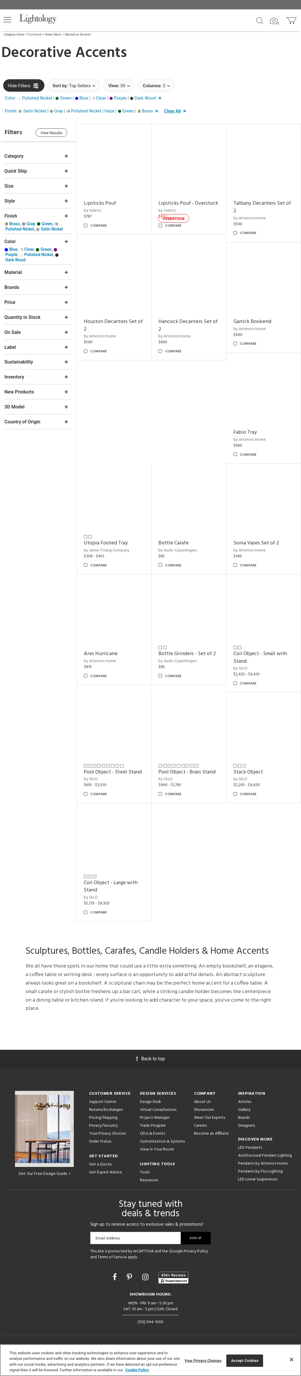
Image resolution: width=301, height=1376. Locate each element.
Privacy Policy (196, 1251)
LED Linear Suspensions (257, 1179)
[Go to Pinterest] (130, 1277)
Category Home (14, 34)
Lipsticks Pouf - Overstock (188, 203)
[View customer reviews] (173, 1278)
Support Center (102, 1102)
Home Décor (53, 34)
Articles (244, 1102)
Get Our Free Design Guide (45, 1173)
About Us (202, 1102)
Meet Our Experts (209, 1117)
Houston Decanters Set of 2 (113, 325)
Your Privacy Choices (107, 1133)
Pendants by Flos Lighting (260, 1171)
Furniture (34, 34)
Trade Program (153, 1125)
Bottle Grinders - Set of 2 (187, 654)
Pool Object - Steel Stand (113, 772)
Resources (149, 1180)
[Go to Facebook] (115, 1277)
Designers (246, 1125)
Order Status (100, 1141)
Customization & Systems (162, 1141)
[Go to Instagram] (146, 1277)
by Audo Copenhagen (177, 550)
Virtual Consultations (158, 1109)
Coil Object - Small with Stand (260, 658)
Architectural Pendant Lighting (265, 1155)
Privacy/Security (103, 1125)
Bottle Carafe (173, 543)
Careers (200, 1125)
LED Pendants (250, 1147)
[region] (150, 1360)
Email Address (108, 1238)
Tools (145, 1172)
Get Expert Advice (105, 1172)
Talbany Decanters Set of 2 (262, 207)
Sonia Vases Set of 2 (256, 543)
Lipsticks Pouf (100, 203)
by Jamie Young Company (106, 550)
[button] (7, 19)
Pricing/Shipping (103, 1117)
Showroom (204, 1109)
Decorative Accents (78, 34)
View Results (51, 133)
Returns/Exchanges (106, 1109)
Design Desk (150, 1102)
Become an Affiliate (211, 1133)
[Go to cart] (291, 19)
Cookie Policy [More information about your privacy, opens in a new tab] (137, 1370)
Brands (244, 1117)
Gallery (244, 1109)
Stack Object (248, 772)
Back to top (150, 1059)
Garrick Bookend (252, 321)
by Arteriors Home (249, 218)
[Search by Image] (275, 21)
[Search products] (259, 20)
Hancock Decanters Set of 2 (188, 325)
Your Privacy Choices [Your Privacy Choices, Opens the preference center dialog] (203, 1360)
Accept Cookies (244, 1360)
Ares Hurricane (101, 654)
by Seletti (92, 210)
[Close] (291, 1359)
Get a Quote (100, 1164)
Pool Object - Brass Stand (186, 772)
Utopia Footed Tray (106, 543)
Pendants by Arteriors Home (263, 1163)
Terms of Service (112, 1257)
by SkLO (240, 668)
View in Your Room (157, 1149)
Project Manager (155, 1117)
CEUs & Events (152, 1133)
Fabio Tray (245, 432)
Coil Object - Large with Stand (111, 887)
